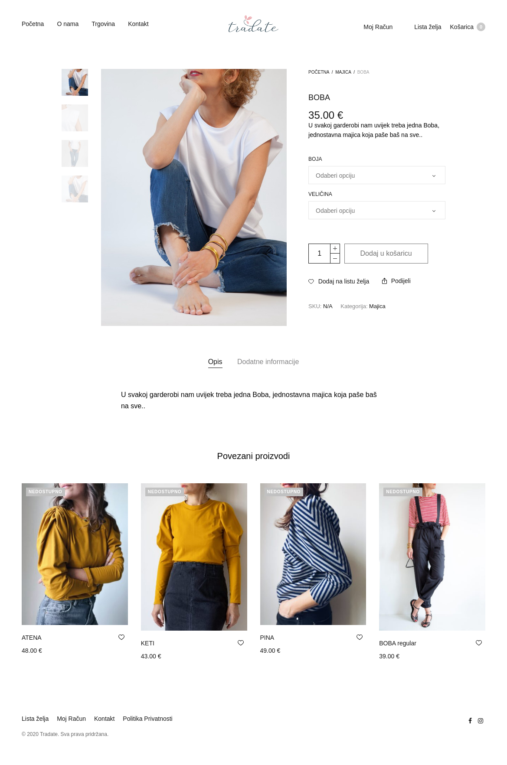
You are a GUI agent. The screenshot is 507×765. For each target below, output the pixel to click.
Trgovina (103, 23)
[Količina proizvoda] (319, 254)
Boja (315, 159)
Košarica (467, 27)
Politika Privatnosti (147, 719)
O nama (68, 23)
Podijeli (396, 280)
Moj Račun (378, 26)
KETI (147, 643)
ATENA (32, 637)
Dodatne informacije (268, 361)
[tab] (215, 362)
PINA (267, 637)
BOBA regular (397, 643)
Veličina (320, 194)
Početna (33, 23)
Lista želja (427, 26)
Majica (343, 72)
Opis (215, 361)
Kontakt (138, 23)
